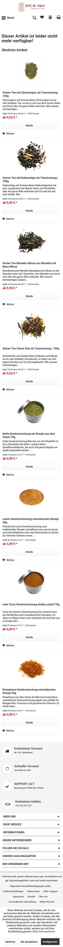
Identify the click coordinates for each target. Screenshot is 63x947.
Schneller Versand (31, 768)
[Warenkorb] (58, 17)
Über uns (43, 896)
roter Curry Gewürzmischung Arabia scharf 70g (31, 604)
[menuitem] (9, 17)
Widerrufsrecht (47, 902)
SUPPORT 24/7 (31, 786)
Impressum (18, 896)
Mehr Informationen (44, 931)
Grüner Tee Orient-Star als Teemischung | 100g (31, 348)
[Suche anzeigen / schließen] (34, 17)
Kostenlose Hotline (31, 804)
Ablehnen (10, 941)
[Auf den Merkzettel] (8, 134)
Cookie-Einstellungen (13, 891)
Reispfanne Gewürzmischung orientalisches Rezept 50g (29, 691)
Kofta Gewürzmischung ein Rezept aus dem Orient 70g (29, 435)
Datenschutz (33, 891)
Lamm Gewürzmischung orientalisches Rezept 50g (30, 520)
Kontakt (31, 896)
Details (42, 125)
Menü (8, 17)
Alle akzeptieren (29, 941)
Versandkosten (51, 876)
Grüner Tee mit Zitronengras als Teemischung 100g (30, 94)
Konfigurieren (50, 941)
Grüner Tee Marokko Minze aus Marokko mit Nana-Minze (29, 265)
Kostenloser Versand (31, 751)
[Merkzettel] (41, 17)
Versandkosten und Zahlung (22, 902)
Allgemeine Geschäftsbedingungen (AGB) (30, 886)
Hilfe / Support (50, 891)
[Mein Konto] (49, 17)
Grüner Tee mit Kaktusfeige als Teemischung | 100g (30, 179)
